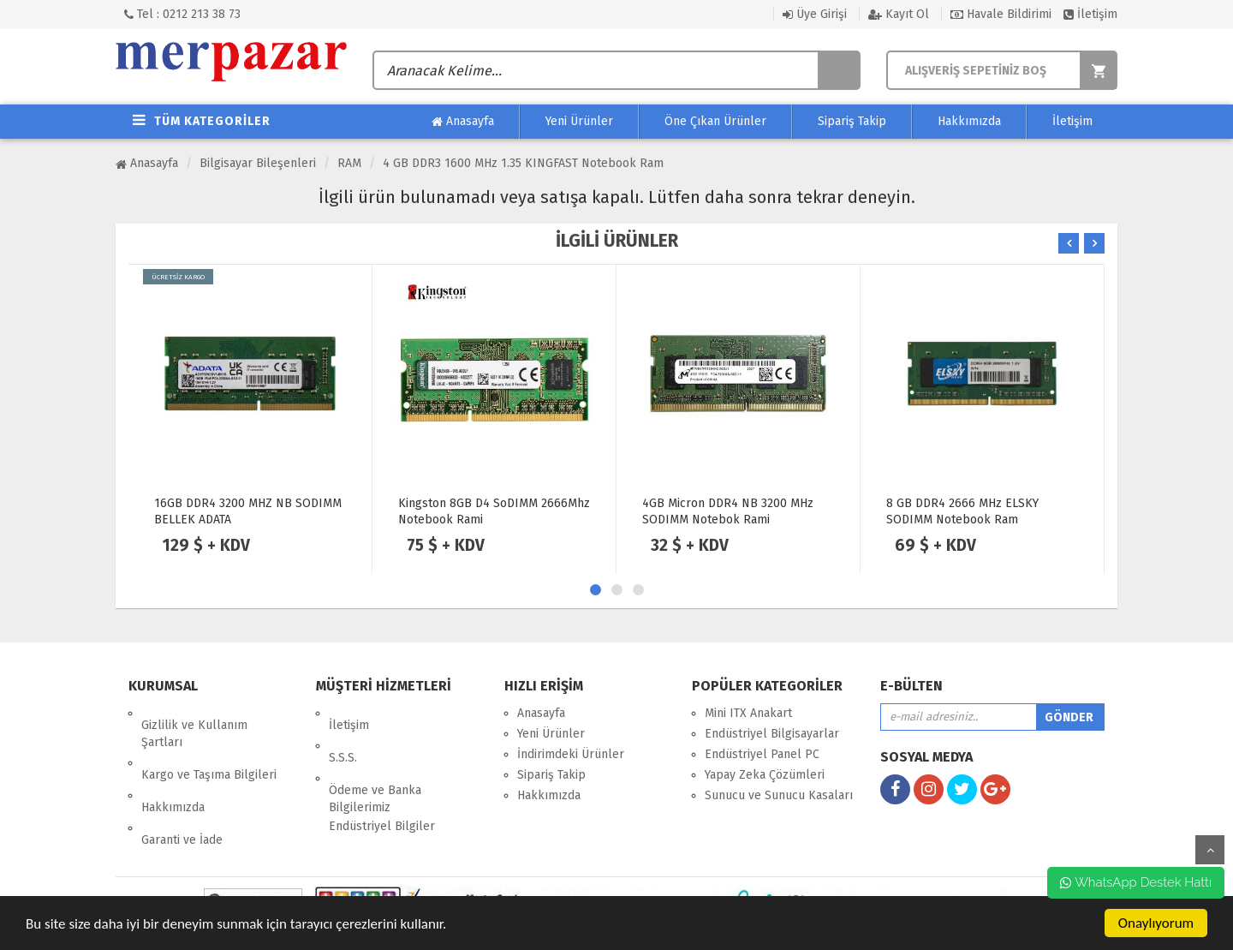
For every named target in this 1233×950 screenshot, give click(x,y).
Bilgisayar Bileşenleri (258, 163)
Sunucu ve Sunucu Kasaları (779, 795)
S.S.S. (343, 733)
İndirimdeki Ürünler (570, 754)
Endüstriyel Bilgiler (382, 790)
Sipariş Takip (852, 121)
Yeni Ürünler (579, 121)
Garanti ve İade (182, 792)
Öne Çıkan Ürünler (715, 121)
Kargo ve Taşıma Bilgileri (209, 751)
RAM (349, 163)
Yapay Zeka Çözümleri (765, 775)
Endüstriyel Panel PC (762, 754)
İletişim (1090, 14)
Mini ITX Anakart (748, 713)
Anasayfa (463, 121)
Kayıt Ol (898, 14)
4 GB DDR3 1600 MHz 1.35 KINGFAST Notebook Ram (523, 163)
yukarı (1209, 849)
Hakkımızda (969, 121)
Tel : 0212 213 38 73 (182, 14)
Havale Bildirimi (1000, 14)
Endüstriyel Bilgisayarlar (772, 733)
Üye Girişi (815, 14)
